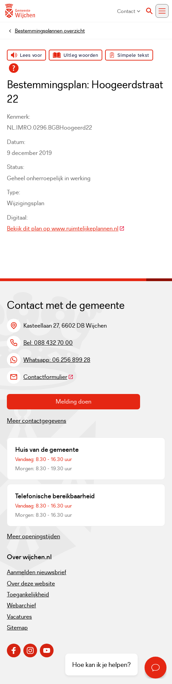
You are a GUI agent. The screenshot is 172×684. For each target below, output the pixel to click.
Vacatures (19, 616)
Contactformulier (48, 377)
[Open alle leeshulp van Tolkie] (14, 68)
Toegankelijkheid (28, 594)
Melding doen (73, 401)
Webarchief (21, 605)
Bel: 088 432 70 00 (48, 342)
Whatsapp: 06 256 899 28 (56, 360)
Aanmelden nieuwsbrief (36, 572)
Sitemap (17, 627)
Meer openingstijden (33, 536)
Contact (128, 11)
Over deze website (31, 583)
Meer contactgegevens (36, 420)
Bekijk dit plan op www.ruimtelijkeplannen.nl (66, 228)
